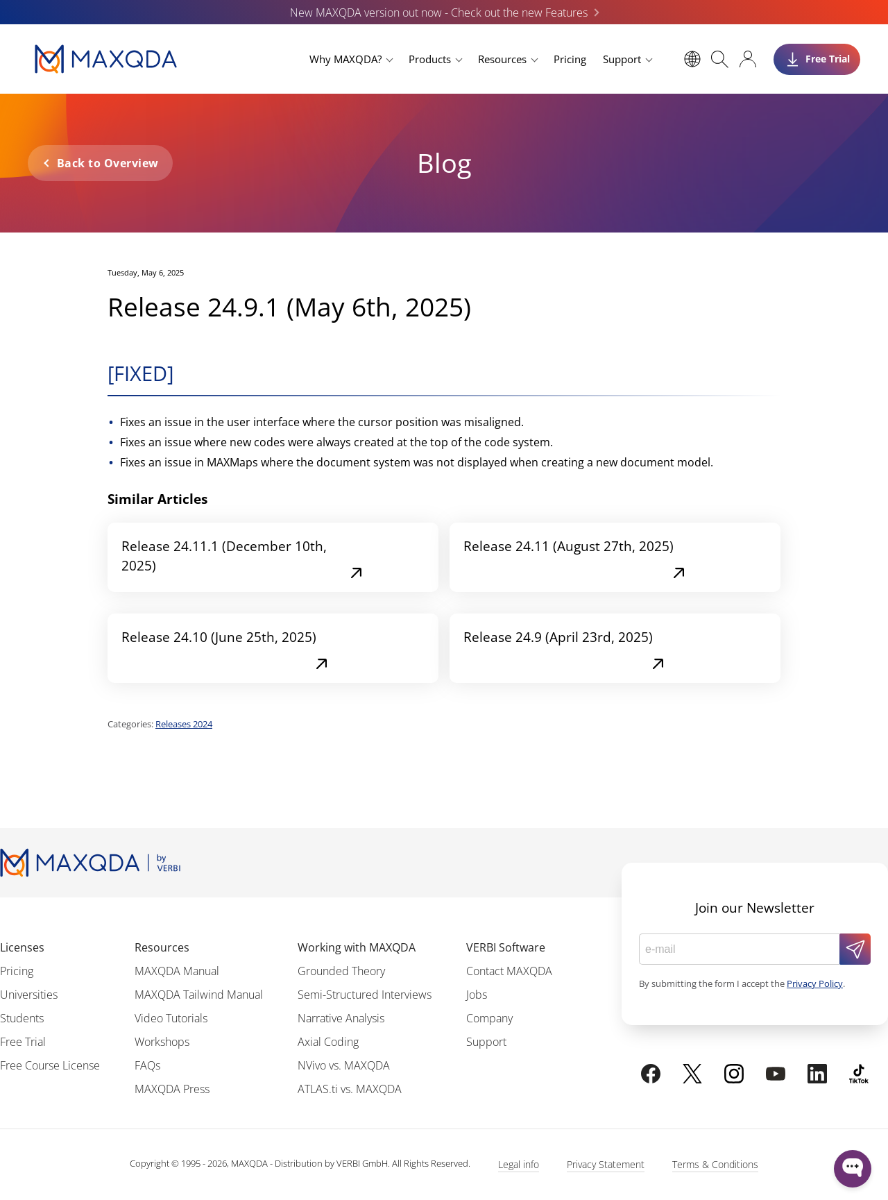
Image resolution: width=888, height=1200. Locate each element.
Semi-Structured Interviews (365, 994)
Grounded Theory (341, 971)
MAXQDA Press (172, 1089)
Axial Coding (328, 1041)
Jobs (476, 994)
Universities (29, 994)
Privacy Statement (605, 1164)
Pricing (570, 59)
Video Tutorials (171, 1018)
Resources (502, 59)
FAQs (147, 1065)
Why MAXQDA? (345, 59)
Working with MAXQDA (357, 947)
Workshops (162, 1041)
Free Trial (23, 1041)
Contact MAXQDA (509, 971)
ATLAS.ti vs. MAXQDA (350, 1089)
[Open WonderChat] (852, 1169)
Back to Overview (108, 163)
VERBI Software (505, 947)
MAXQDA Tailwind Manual (199, 994)
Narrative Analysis (341, 1018)
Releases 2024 (183, 724)
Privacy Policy (815, 983)
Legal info (518, 1164)
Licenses (22, 947)
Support (622, 59)
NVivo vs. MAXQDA (344, 1065)
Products (430, 59)
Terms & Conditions (715, 1164)
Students (22, 1018)
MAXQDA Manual (177, 971)
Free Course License (50, 1065)
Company (489, 1018)
